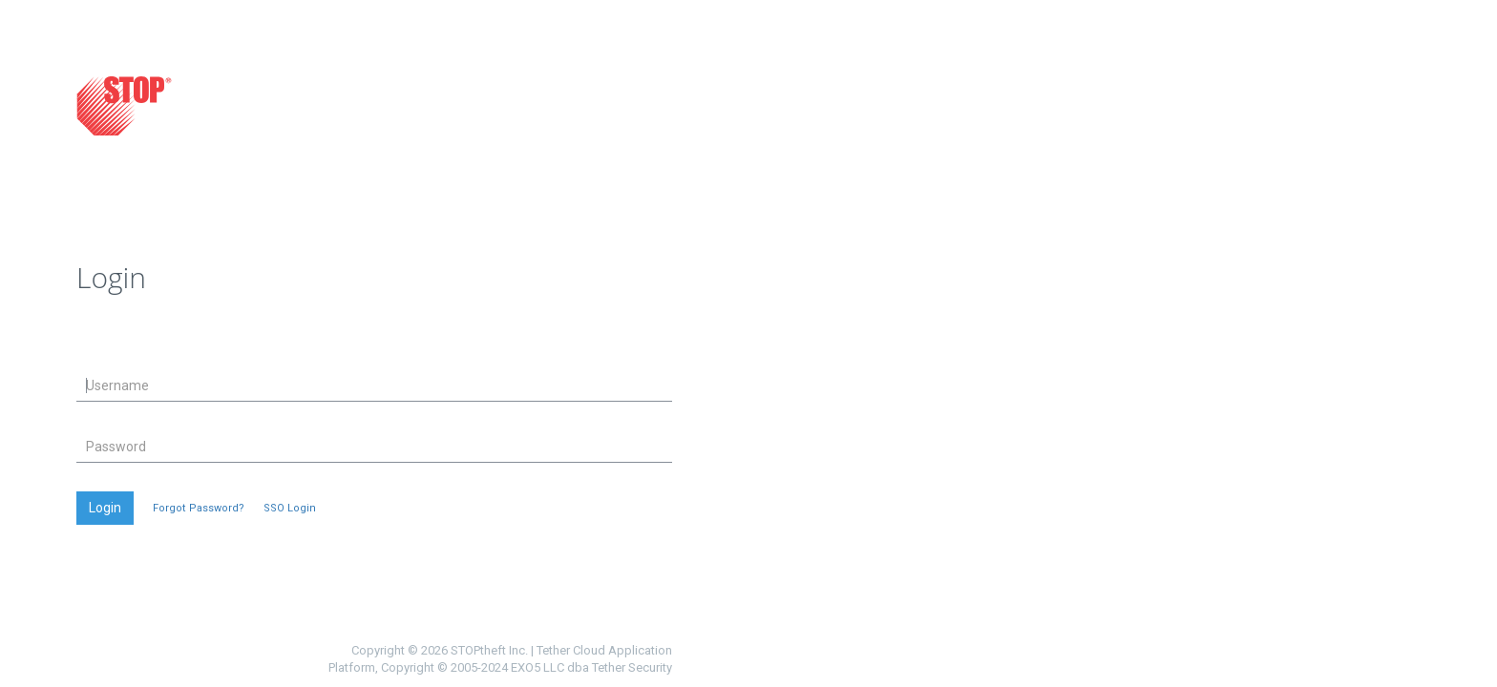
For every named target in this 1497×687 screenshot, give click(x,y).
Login (105, 507)
